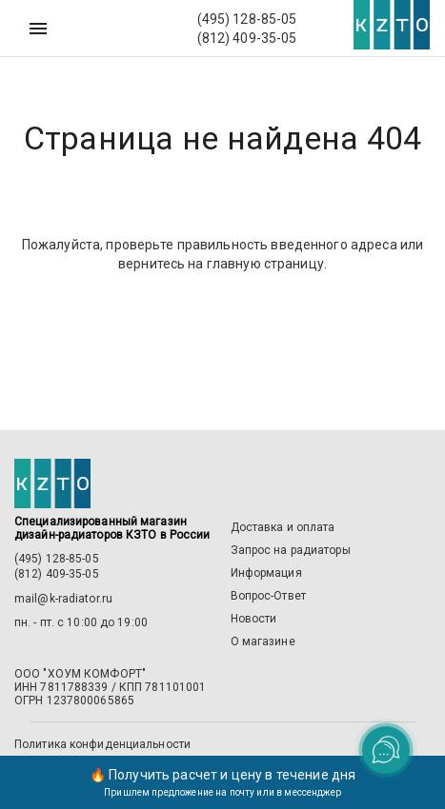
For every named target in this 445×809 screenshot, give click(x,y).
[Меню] (38, 28)
